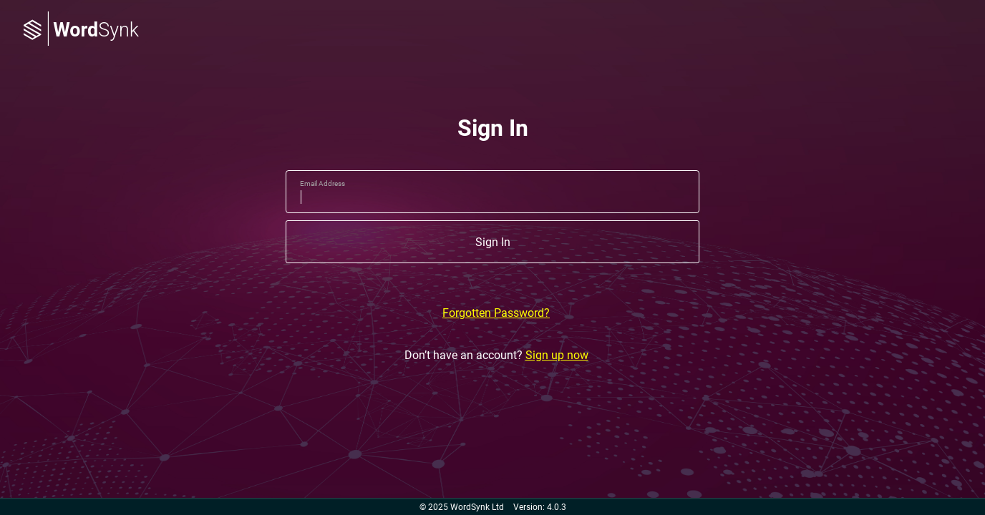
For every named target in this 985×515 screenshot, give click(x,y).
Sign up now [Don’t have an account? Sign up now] (556, 355)
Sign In (492, 242)
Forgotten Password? (496, 313)
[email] (492, 191)
